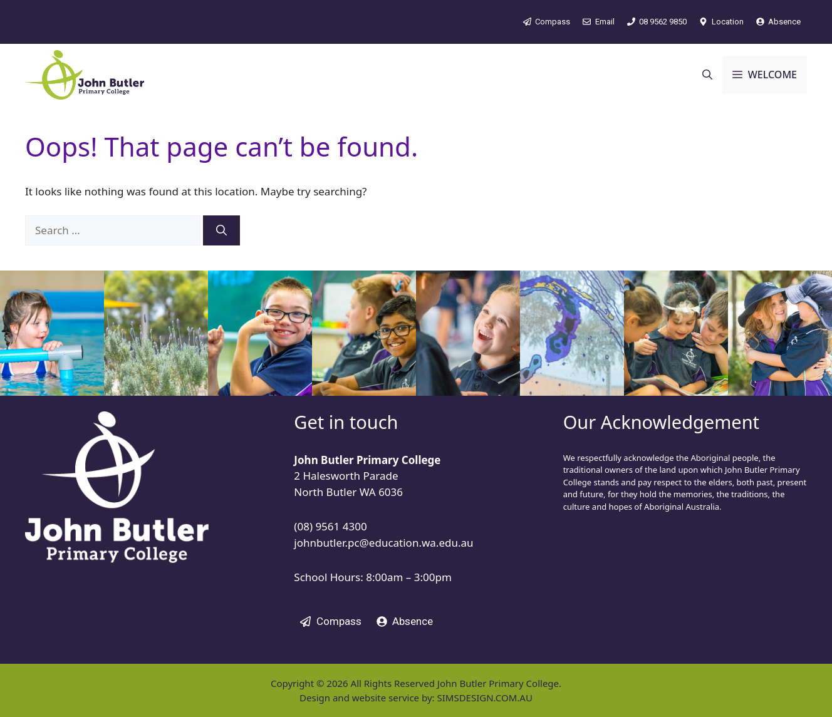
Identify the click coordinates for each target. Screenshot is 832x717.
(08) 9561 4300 (330, 526)
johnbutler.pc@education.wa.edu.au (383, 542)
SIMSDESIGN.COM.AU (484, 697)
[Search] (221, 230)
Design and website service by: (368, 697)
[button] (707, 74)
